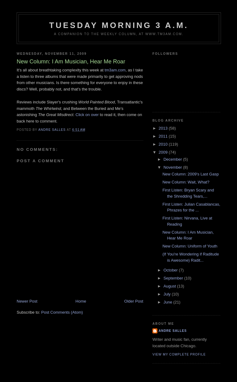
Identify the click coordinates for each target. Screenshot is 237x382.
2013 (164, 128)
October (171, 270)
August (170, 286)
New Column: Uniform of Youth (189, 246)
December (173, 159)
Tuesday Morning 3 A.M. (119, 25)
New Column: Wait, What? (185, 182)
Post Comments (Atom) (62, 312)
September (174, 278)
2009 (164, 152)
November (173, 167)
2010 (164, 144)
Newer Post (27, 301)
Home (81, 301)
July (168, 294)
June (168, 302)
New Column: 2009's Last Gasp (190, 174)
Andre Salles (173, 330)
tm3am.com (115, 70)
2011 (164, 136)
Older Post (133, 301)
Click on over (87, 114)
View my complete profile (179, 354)
